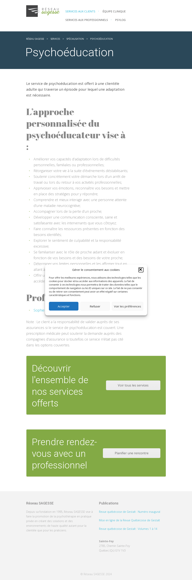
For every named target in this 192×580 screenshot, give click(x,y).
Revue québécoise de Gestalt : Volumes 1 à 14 (128, 529)
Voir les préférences (127, 306)
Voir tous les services (133, 385)
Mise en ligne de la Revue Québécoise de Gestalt (129, 520)
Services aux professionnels (86, 20)
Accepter (64, 306)
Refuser (95, 306)
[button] (141, 270)
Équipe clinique (114, 11)
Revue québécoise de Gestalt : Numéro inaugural (129, 512)
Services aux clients (80, 11)
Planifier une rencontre (132, 453)
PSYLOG (120, 20)
